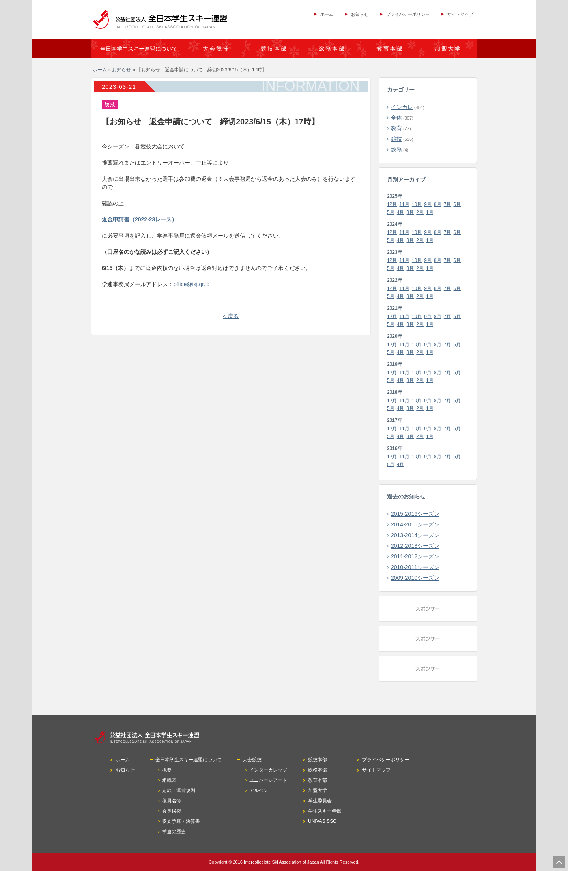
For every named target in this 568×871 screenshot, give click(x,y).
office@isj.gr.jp (191, 284)
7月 (447, 204)
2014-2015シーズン (415, 524)
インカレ (402, 107)
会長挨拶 (171, 811)
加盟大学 (448, 48)
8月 (437, 204)
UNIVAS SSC (322, 821)
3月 (410, 212)
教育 (396, 128)
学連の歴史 (174, 831)
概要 (167, 770)
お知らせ (359, 14)
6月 (457, 204)
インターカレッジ (268, 770)
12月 (392, 204)
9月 (428, 204)
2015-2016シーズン (415, 514)
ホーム (326, 14)
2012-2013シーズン (415, 546)
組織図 (169, 780)
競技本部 (274, 48)
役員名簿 (171, 801)
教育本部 (390, 48)
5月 (390, 212)
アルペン (258, 790)
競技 (396, 139)
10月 (417, 204)
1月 (429, 212)
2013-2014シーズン (415, 535)
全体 (396, 117)
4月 (400, 212)
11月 (404, 204)
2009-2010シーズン (415, 578)
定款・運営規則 (178, 790)
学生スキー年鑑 (324, 811)
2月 (420, 212)
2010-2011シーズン (415, 567)
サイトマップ (460, 14)
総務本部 (332, 48)
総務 (396, 149)
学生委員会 (320, 801)
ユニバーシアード (268, 780)
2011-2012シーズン (415, 556)
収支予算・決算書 (181, 821)
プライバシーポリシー (408, 14)
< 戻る (231, 316)
